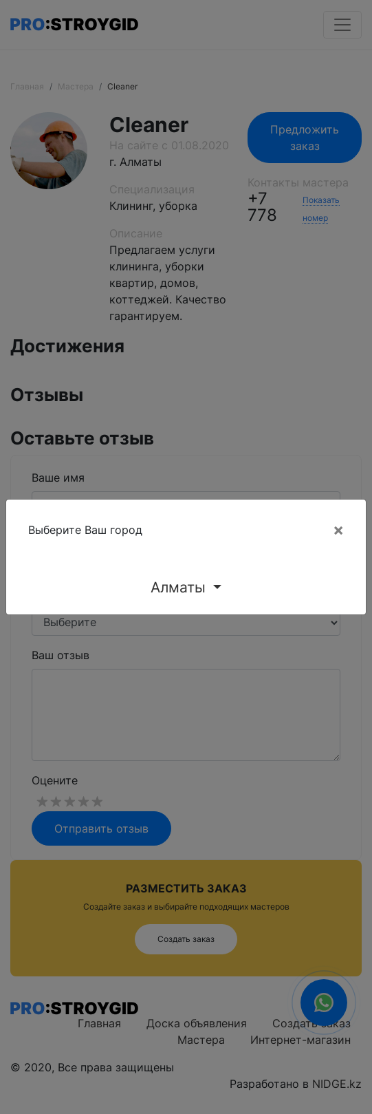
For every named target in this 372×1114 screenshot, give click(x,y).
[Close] (338, 530)
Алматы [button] (180, 587)
